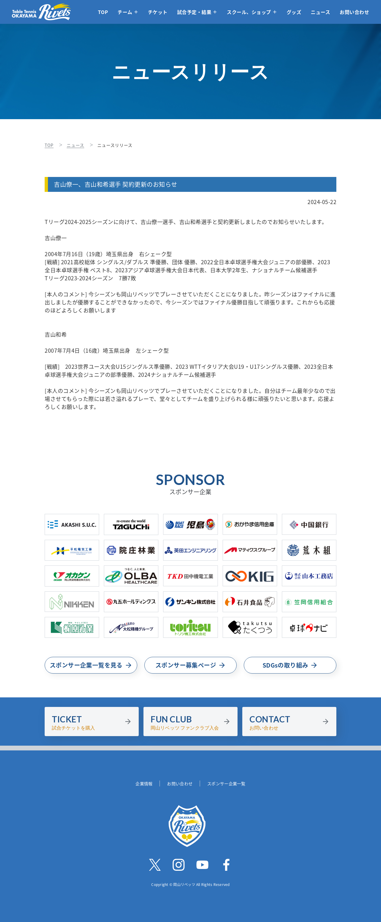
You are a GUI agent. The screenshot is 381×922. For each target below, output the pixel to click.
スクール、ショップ (249, 11)
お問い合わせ (354, 11)
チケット (158, 11)
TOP (103, 11)
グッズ (294, 11)
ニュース (320, 11)
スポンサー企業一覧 (226, 783)
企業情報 (143, 783)
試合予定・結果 (194, 11)
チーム (125, 11)
